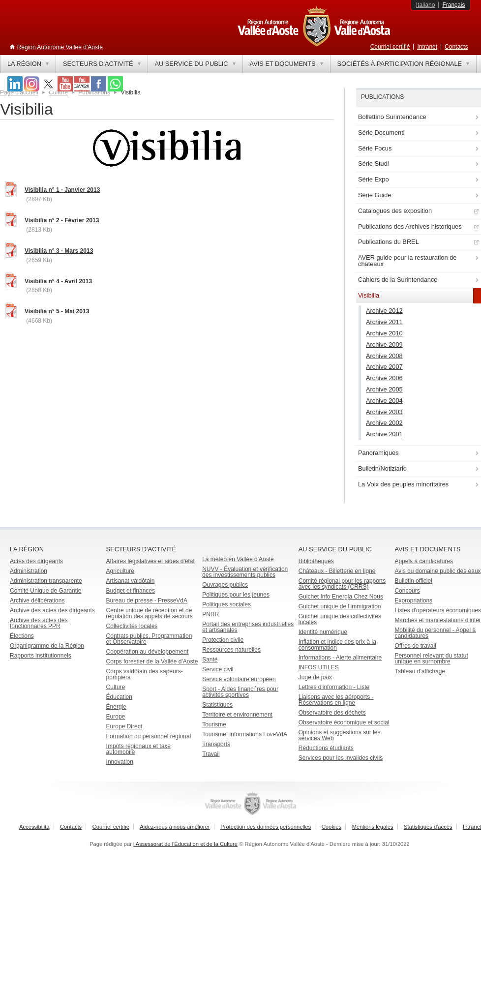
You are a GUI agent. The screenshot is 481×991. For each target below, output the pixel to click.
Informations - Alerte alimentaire (340, 657)
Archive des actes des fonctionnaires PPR (38, 623)
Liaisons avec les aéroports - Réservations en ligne (336, 699)
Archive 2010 (384, 333)
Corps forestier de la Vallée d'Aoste (152, 661)
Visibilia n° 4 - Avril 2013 (58, 281)
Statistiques (217, 704)
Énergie (116, 706)
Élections (22, 635)
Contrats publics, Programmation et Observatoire (149, 638)
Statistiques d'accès (428, 827)
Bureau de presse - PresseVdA (146, 600)
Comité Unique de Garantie (45, 590)
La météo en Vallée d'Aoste (238, 559)
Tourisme (214, 724)
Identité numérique (323, 632)
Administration (28, 571)
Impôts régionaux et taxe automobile (138, 749)
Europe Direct (124, 726)
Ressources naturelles (231, 649)
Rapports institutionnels (40, 655)
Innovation (119, 761)
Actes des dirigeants (36, 561)
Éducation (119, 696)
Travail (211, 754)
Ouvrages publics (225, 584)
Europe (115, 716)
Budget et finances (130, 590)
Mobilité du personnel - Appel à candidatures (435, 633)
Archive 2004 (384, 400)
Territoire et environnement (237, 714)
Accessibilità (34, 827)
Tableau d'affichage (419, 671)
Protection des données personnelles (265, 827)
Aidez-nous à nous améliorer (175, 827)
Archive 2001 (384, 434)
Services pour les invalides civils (341, 757)
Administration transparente (46, 580)
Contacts (456, 46)
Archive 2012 (384, 310)
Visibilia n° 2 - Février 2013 (62, 220)
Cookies (331, 827)
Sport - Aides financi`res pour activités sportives (240, 692)
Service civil (217, 669)
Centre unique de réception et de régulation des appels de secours (149, 613)
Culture (115, 687)
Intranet (427, 46)
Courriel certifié (390, 46)
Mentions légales (372, 827)
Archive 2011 (384, 322)
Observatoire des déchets (332, 712)
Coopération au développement (147, 651)
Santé (209, 659)
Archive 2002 (384, 422)
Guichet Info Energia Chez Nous (341, 596)
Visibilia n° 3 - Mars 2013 (59, 250)
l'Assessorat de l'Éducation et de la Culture (185, 844)
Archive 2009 (384, 344)
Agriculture (120, 571)
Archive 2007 (384, 366)
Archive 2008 (384, 356)
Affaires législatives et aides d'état (150, 561)
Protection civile (222, 639)
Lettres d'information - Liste (334, 687)
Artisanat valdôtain (130, 580)
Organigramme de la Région (47, 645)
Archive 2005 (384, 389)
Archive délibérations (37, 600)
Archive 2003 (384, 412)
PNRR (210, 614)
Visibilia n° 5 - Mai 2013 (57, 311)
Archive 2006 (384, 378)
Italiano (425, 4)
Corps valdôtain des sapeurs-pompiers (144, 674)
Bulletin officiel (413, 580)
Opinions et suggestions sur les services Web (340, 735)
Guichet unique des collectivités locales (340, 619)
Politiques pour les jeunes (236, 594)
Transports (216, 744)
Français (453, 4)
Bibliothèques (316, 561)
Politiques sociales (226, 604)
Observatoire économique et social (344, 722)
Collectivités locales (132, 626)
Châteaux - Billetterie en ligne (337, 571)
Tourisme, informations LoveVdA (244, 734)
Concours (407, 590)
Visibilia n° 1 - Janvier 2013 (62, 189)
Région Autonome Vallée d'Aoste (60, 47)
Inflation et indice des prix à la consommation (337, 644)
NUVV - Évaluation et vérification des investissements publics (245, 572)
